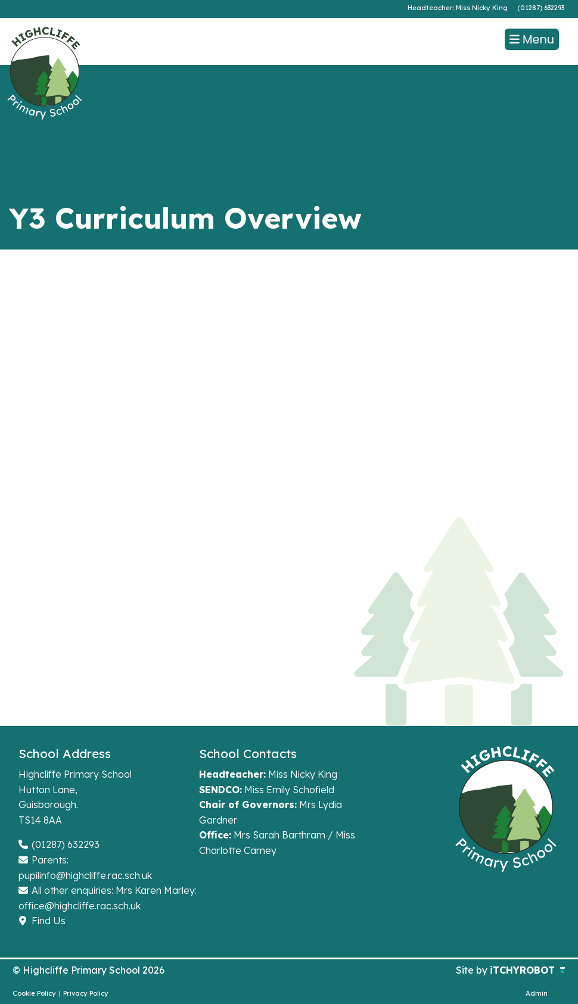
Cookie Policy (34, 993)
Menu (531, 40)
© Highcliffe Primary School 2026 (88, 970)
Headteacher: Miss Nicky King (458, 8)
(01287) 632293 (540, 8)
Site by (473, 970)
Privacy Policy (85, 993)
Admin (537, 993)
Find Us (42, 921)
